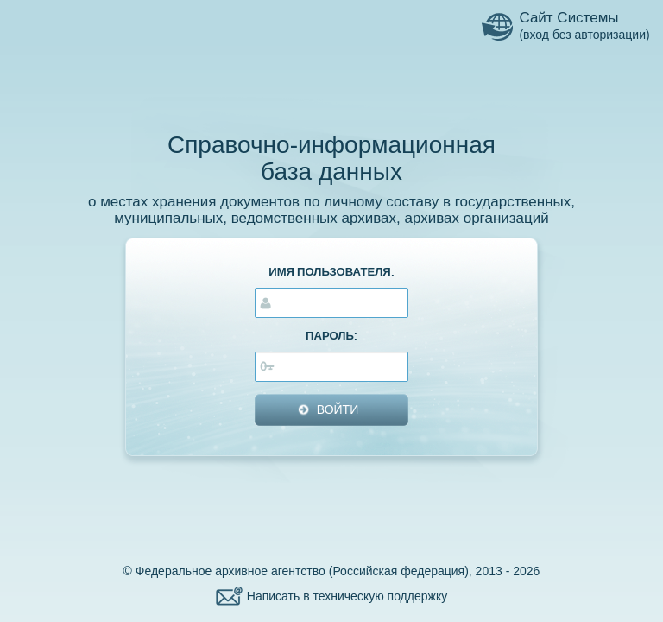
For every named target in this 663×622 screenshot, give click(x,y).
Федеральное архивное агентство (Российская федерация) (302, 571)
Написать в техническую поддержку (347, 596)
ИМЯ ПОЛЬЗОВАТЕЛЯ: (331, 271)
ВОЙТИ (337, 409)
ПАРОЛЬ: (331, 335)
